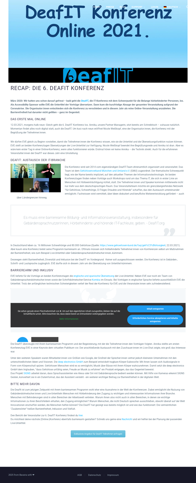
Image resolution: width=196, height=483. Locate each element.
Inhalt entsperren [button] (155, 309)
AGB (79, 475)
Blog (123, 7)
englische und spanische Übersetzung (94, 275)
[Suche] (187, 7)
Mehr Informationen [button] (68, 319)
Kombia (96, 279)
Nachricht (127, 419)
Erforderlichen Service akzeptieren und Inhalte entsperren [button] (155, 320)
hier (81, 415)
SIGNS (27, 373)
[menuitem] (172, 7)
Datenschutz (94, 475)
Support (137, 7)
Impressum (113, 475)
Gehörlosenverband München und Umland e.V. (105, 170)
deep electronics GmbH (70, 361)
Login (154, 7)
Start (97, 7)
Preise (110, 7)
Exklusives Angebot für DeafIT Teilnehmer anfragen (98, 434)
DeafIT (84, 100)
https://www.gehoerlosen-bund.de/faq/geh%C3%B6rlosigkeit (133, 245)
